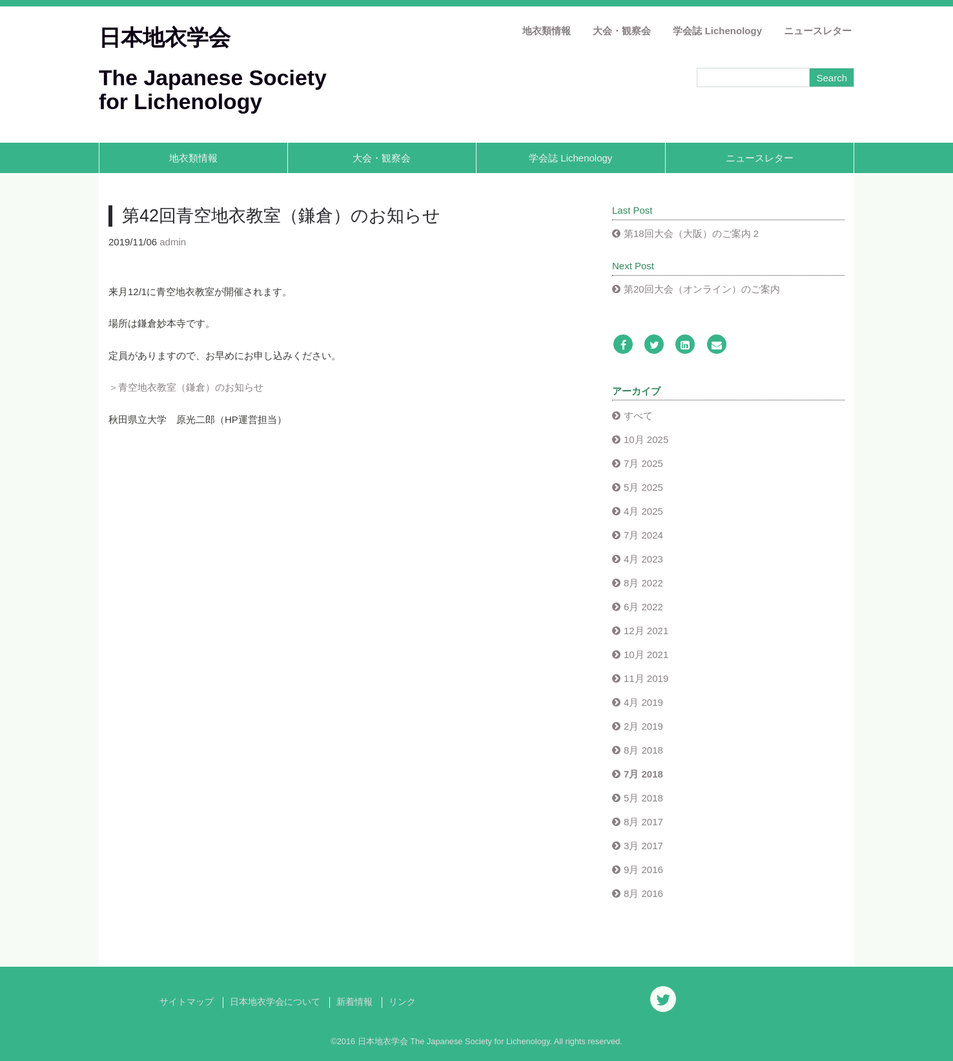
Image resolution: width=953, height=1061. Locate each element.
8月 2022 (643, 582)
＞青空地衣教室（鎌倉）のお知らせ (185, 387)
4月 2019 (643, 702)
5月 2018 (643, 797)
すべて (638, 415)
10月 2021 (646, 654)
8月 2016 (643, 893)
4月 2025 (643, 511)
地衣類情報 (546, 30)
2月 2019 (643, 726)
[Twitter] (654, 345)
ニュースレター (818, 30)
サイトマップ (186, 1002)
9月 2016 (643, 869)
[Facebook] (623, 345)
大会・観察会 (622, 30)
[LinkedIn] (685, 345)
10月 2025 (646, 439)
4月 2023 (643, 558)
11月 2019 (646, 678)
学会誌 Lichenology (717, 30)
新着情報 (354, 1002)
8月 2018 (643, 750)
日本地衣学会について (275, 1002)
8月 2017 (643, 821)
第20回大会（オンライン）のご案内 (702, 288)
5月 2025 (643, 487)
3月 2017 (643, 845)
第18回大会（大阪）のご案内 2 (691, 233)
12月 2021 (646, 630)
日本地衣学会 (165, 37)
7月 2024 (643, 535)
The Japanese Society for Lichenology (213, 89)
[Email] (717, 345)
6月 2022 (643, 606)
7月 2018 (643, 773)
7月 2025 (643, 463)
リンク (402, 1002)
